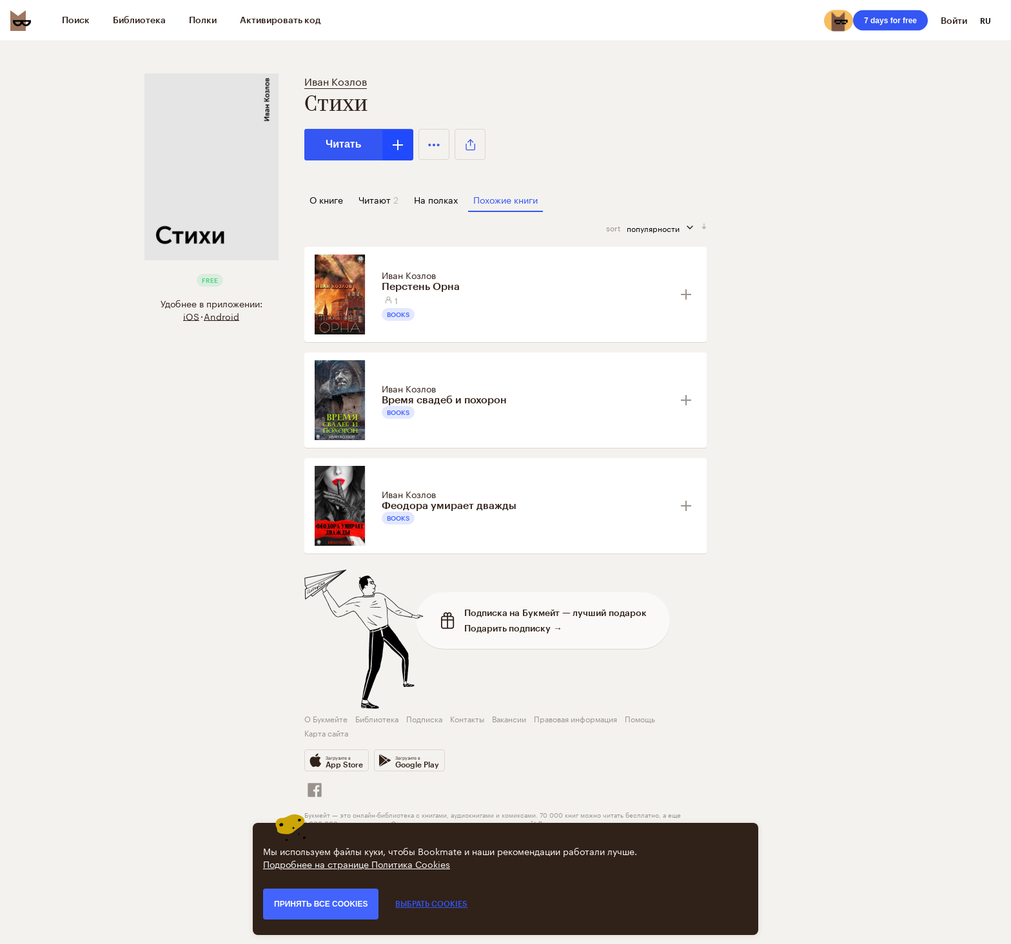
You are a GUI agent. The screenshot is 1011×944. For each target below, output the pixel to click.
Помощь (640, 718)
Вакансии (509, 718)
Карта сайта (326, 732)
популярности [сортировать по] (664, 227)
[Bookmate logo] (20, 20)
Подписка (424, 718)
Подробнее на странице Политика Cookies (356, 863)
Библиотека (376, 718)
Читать (343, 144)
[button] (433, 144)
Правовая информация (575, 718)
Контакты (467, 718)
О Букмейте (326, 718)
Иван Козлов (335, 80)
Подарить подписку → (513, 627)
